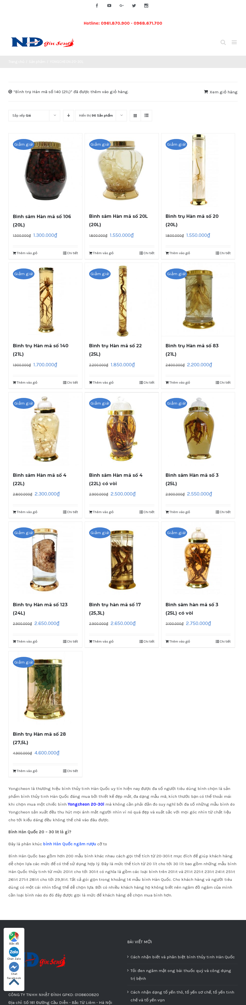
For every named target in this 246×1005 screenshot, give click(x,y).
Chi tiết (72, 253)
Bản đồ (14, 938)
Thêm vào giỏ (27, 253)
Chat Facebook (14, 969)
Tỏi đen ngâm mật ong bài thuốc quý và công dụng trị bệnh (181, 974)
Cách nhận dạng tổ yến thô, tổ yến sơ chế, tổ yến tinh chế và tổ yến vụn (182, 996)
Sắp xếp (21, 115)
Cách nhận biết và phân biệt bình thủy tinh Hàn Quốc (183, 956)
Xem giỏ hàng (224, 92)
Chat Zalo (14, 954)
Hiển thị (96, 115)
